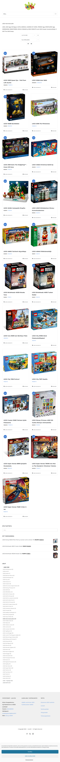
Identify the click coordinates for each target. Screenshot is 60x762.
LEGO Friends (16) (7, 610)
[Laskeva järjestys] (38, 35)
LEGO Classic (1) (7, 581)
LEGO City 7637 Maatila (39, 379)
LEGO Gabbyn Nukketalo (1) (9, 612)
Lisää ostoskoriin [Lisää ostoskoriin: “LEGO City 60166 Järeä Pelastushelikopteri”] (37, 345)
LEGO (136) (6, 567)
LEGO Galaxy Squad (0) (8, 614)
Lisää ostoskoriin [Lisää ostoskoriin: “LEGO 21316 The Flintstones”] (37, 130)
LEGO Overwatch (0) (7, 655)
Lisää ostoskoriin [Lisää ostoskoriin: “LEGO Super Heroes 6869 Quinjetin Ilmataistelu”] (8, 473)
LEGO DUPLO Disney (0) (8, 596)
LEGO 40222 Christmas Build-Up (42, 165)
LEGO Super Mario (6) (8, 668)
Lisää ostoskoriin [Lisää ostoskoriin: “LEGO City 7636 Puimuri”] (8, 386)
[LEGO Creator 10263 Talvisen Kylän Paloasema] (15, 404)
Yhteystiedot (44, 712)
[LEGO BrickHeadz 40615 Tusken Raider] (44, 276)
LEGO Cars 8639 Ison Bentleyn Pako (15, 336)
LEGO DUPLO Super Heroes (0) (10, 604)
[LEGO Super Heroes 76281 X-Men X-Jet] (15, 490)
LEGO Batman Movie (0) (8, 575)
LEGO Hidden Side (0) (8, 620)
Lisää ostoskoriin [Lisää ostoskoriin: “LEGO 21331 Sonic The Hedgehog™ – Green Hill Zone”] (8, 174)
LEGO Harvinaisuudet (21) (9, 618)
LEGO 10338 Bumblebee (11, 123)
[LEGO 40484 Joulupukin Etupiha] (15, 191)
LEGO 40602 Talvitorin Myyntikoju (15, 251)
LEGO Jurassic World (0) (8, 629)
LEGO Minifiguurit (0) (8, 643)
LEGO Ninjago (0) (7, 653)
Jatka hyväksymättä (30, 756)
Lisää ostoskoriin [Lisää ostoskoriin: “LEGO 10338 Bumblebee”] (8, 130)
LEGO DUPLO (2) (6, 682)
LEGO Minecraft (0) (7, 641)
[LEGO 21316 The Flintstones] (44, 107)
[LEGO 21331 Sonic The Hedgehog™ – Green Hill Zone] (15, 148)
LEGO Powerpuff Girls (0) (9, 657)
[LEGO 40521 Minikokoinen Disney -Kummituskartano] (44, 191)
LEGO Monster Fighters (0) (9, 647)
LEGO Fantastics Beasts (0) (9, 608)
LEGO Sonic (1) (6, 659)
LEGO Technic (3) (7, 670)
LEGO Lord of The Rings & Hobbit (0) (11, 635)
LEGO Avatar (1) (6, 573)
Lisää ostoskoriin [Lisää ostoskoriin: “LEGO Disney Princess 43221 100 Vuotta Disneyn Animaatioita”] (37, 429)
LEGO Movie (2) (6, 649)
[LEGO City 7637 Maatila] (44, 362)
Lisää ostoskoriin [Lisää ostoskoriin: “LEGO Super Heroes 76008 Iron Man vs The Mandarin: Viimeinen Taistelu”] (37, 473)
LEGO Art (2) (6, 571)
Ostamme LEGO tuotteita (47, 702)
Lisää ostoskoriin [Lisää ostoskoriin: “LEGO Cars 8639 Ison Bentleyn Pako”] (8, 342)
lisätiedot (26, 89)
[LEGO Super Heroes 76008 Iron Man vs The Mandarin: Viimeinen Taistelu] (44, 447)
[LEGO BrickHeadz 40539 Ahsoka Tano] (15, 276)
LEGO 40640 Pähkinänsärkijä (41, 251)
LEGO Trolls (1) (6, 674)
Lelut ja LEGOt (9, 715)
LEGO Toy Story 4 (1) (7, 672)
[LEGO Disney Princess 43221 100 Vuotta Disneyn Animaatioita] (44, 404)
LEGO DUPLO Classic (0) (8, 594)
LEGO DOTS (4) (6, 590)
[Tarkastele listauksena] (31, 43)
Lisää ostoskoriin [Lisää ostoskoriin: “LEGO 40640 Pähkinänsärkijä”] (37, 258)
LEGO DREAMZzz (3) (7, 592)
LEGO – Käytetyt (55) (8, 680)
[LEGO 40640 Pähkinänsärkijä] (44, 235)
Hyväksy (30, 751)
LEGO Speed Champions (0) (9, 661)
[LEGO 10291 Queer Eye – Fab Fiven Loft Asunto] (15, 64)
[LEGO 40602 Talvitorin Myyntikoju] (15, 235)
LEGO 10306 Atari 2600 (39, 80)
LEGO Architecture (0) (8, 569)
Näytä (26, 39)
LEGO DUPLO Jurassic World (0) (10, 598)
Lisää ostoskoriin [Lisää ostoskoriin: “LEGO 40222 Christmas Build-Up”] (37, 171)
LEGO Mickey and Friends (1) (9, 639)
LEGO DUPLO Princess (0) (9, 602)
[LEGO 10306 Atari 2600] (44, 64)
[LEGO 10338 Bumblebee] (15, 107)
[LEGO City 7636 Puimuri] (15, 362)
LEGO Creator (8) (7, 583)
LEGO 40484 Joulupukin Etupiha (14, 208)
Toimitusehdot (45, 709)
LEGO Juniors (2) (7, 627)
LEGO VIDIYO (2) (6, 678)
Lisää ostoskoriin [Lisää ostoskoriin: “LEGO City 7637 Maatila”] (37, 386)
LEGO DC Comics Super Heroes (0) (11, 585)
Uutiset (43, 705)
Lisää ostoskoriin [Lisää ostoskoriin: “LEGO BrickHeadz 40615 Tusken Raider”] (37, 301)
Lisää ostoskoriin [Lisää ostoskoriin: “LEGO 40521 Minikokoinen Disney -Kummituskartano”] (37, 217)
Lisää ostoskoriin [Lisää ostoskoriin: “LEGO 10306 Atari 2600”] (37, 87)
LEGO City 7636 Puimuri (11, 379)
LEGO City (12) (6, 579)
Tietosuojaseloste (29, 759)
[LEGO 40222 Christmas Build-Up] (44, 148)
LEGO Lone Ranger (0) (8, 633)
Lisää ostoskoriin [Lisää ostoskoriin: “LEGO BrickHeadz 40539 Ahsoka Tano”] (8, 301)
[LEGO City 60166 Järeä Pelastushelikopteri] (44, 319)
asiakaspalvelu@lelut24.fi (9, 713)
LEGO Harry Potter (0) (8, 616)
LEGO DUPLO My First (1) (8, 600)
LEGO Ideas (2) (6, 622)
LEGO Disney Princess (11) (9, 587)
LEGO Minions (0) (7, 645)
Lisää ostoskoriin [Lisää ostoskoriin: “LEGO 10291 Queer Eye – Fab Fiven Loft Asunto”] (8, 89)
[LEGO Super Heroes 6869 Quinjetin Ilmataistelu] (15, 447)
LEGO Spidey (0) (6, 664)
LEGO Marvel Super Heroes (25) (10, 637)
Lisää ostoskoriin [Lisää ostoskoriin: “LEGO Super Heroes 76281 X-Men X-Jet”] (8, 516)
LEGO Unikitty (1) (7, 676)
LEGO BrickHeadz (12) (8, 577)
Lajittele (24, 35)
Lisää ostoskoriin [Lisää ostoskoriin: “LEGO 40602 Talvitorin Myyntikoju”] (8, 258)
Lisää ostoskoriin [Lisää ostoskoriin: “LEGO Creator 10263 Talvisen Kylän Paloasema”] (8, 429)
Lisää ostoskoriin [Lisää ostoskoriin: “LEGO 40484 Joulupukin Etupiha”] (8, 215)
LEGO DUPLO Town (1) (8, 606)
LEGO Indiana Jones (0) (8, 624)
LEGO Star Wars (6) (7, 666)
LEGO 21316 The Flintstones (41, 123)
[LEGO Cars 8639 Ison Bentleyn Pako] (15, 319)
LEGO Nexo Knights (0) (8, 651)
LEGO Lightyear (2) (7, 631)
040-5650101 (10, 709)
